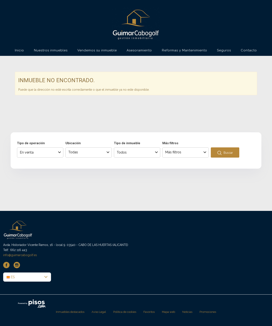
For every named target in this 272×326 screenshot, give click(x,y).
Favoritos (149, 311)
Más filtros (170, 143)
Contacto (249, 50)
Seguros (224, 50)
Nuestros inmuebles (51, 50)
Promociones (208, 311)
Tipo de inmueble (127, 143)
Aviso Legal (99, 311)
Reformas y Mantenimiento (184, 50)
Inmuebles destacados (70, 311)
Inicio (19, 50)
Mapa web (168, 311)
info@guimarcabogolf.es (20, 255)
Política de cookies (124, 311)
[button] (27, 277)
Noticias (187, 311)
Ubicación (73, 143)
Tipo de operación (31, 143)
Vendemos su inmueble (97, 50)
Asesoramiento (139, 50)
